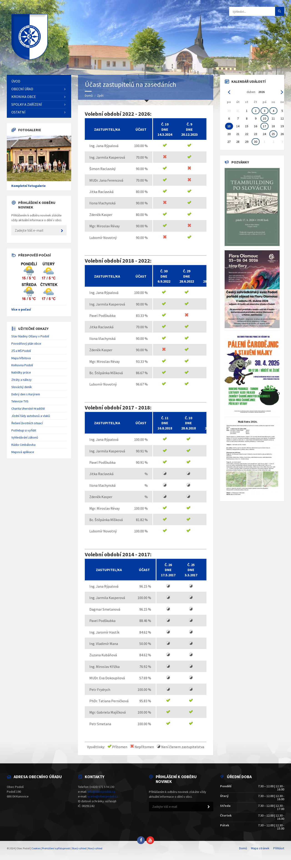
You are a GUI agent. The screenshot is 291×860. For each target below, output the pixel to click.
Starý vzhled (79, 848)
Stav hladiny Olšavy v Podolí (30, 336)
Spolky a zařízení (26, 104)
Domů (89, 95)
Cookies (36, 848)
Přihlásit (278, 848)
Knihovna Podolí (22, 365)
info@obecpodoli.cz (101, 792)
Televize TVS (19, 401)
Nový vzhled (95, 848)
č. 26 (168, 564)
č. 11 (164, 418)
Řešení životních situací (27, 423)
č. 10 (164, 124)
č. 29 (186, 271)
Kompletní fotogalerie (28, 186)
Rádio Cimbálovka (23, 445)
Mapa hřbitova (21, 358)
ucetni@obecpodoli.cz (103, 796)
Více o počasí (21, 309)
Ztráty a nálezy (21, 380)
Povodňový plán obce (26, 343)
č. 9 (189, 124)
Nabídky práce (21, 372)
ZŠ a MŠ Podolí (21, 351)
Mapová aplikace (22, 452)
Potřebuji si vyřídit (23, 430)
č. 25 (191, 564)
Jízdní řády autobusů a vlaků (30, 416)
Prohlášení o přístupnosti (56, 848)
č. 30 (164, 271)
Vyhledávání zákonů (24, 437)
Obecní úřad (22, 89)
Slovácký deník (21, 387)
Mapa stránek (260, 848)
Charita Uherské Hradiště (28, 408)
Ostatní (18, 112)
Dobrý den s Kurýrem (25, 394)
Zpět (100, 95)
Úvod (15, 81)
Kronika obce (23, 96)
